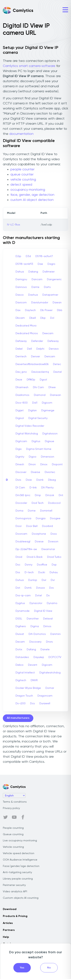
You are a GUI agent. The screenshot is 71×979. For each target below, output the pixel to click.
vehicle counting (23, 179)
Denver (35, 356)
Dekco (19, 665)
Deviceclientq (40, 372)
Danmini (55, 634)
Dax (18, 310)
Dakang (33, 271)
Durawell (44, 703)
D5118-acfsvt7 (44, 256)
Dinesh (20, 464)
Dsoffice (42, 564)
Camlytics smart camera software (29, 66)
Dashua (33, 295)
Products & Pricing (15, 916)
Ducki (41, 572)
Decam (20, 642)
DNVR (34, 680)
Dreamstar (48, 549)
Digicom (47, 402)
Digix (19, 449)
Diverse (35, 472)
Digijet (20, 410)
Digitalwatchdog (50, 672)
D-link (33, 487)
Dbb (59, 310)
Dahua (20, 271)
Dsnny (28, 564)
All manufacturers (18, 718)
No (49, 967)
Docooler (21, 503)
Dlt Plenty (47, 487)
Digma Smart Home (38, 449)
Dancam (37, 279)
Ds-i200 (21, 703)
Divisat (20, 634)
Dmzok (49, 495)
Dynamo (52, 603)
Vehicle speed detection (18, 853)
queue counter (22, 174)
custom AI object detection (32, 200)
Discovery (35, 642)
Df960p (31, 379)
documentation (21, 134)
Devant (32, 665)
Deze (19, 379)
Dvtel (38, 595)
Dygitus (20, 603)
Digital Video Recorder (30, 426)
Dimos (47, 626)
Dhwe (52, 387)
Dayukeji (39, 657)
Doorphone (39, 534)
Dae (40, 264)
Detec (57, 364)
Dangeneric (54, 279)
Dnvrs (49, 642)
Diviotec (50, 472)
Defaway (21, 341)
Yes (22, 967)
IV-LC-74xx (13, 224)
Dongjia (40, 518)
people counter (22, 169)
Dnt (61, 495)
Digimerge (47, 410)
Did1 (34, 402)
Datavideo (22, 657)
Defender (37, 341)
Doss (54, 534)
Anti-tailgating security (17, 872)
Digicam (47, 665)
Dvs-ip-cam (23, 595)
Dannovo (21, 287)
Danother (33, 618)
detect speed (21, 184)
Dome (32, 510)
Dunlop (32, 580)
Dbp (43, 318)
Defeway (53, 341)
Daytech (30, 310)
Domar (49, 688)
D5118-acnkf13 (24, 264)
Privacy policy (11, 808)
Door (19, 526)
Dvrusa (40, 588)
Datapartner (50, 295)
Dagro (51, 264)
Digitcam (21, 441)
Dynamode (23, 611)
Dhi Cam (38, 387)
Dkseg (52, 480)
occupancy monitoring (27, 189)
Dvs (51, 588)
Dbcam (20, 318)
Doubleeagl (23, 541)
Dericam (49, 356)
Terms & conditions (15, 802)
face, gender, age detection (32, 195)
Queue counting (13, 834)
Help (6, 937)
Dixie (29, 480)
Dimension (47, 456)
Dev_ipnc (21, 372)
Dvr (53, 580)
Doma (19, 510)
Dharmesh (22, 387)
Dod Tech (38, 503)
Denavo (54, 349)
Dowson (53, 541)
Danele (45, 649)
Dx (48, 595)
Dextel (57, 372)
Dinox (43, 464)
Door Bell (31, 526)
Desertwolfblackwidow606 (32, 364)
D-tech (29, 572)
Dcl (52, 318)
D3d (28, 256)
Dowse (39, 541)
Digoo (32, 456)
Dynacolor (36, 603)
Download (9, 909)
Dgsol (43, 379)
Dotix (19, 649)
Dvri (18, 588)
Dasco (20, 295)
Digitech (21, 680)
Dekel (19, 349)
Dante (35, 287)
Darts (47, 287)
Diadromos (22, 395)
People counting (13, 828)
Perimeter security (14, 885)
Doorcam (21, 534)
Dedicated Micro (26, 325)
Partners (9, 930)
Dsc (18, 564)
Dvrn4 (28, 588)
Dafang (31, 649)
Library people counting (18, 878)
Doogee (55, 518)
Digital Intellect (25, 672)
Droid (19, 557)
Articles (8, 923)
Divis (18, 480)
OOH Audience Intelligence (20, 859)
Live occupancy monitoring (20, 840)
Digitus (36, 441)
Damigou (21, 279)
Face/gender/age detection (21, 866)
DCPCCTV (54, 657)
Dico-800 (22, 402)
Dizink (40, 480)
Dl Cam (20, 487)
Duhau (54, 572)
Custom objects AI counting (20, 898)
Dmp (38, 495)
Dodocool (54, 503)
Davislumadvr (39, 302)
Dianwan (55, 395)
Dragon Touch (24, 695)
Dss (18, 572)
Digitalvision (50, 433)
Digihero (21, 626)
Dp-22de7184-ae (26, 549)
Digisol (20, 418)
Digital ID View (43, 611)
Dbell (32, 318)
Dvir (44, 580)
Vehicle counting (13, 847)
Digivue (49, 441)
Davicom (21, 302)
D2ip (18, 256)
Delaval (48, 618)
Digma (34, 626)
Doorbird (47, 526)
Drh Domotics (37, 634)
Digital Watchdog (27, 433)
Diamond (39, 395)
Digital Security (38, 418)
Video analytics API (15, 891)
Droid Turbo (54, 557)
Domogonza (23, 518)
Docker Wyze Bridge (28, 688)
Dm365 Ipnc (23, 495)
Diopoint (57, 464)
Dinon (32, 464)
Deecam (47, 333)
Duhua (20, 580)
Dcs (32, 703)
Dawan (57, 302)
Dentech (21, 356)
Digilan (32, 410)
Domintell (46, 510)
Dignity (20, 456)
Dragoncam (44, 695)
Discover (21, 472)
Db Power (46, 310)
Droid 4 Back (35, 557)
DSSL (19, 618)
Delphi (40, 349)
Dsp (54, 564)
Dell (29, 349)
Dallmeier (49, 271)
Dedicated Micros (27, 333)
